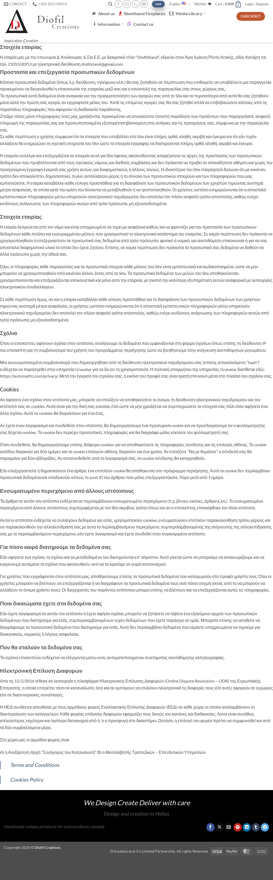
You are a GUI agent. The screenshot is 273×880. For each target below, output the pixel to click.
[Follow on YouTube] (144, 4)
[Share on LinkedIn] (247, 827)
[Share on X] (219, 827)
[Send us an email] (127, 4)
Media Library (187, 13)
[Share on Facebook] (210, 827)
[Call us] (135, 4)
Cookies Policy (26, 779)
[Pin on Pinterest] (238, 827)
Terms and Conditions (34, 765)
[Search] (110, 4)
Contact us (140, 24)
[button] (228, 4)
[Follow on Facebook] (118, 4)
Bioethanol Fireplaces (142, 13)
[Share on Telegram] (265, 827)
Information (109, 23)
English (180, 4)
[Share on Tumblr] (256, 827)
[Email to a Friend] (228, 827)
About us (103, 13)
